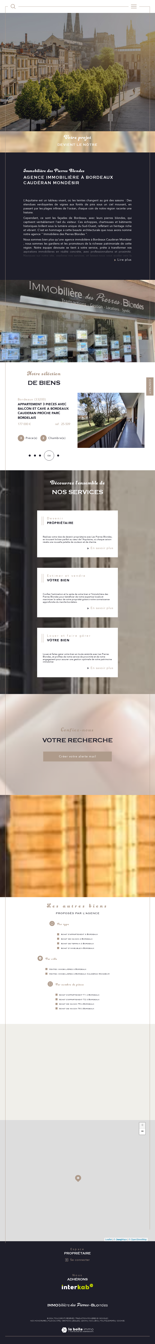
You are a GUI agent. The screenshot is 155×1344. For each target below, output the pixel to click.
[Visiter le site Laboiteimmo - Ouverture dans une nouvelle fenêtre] (77, 1336)
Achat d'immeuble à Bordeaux (77, 949)
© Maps (120, 1241)
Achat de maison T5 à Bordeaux (76, 1005)
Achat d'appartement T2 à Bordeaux (79, 1001)
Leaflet (108, 1241)
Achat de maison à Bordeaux (77, 940)
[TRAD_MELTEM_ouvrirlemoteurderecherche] (13, 6)
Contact (150, 386)
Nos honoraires (38, 1323)
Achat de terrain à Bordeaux (77, 945)
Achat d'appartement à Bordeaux (79, 935)
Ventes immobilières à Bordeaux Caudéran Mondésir (79, 975)
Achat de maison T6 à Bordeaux (76, 1010)
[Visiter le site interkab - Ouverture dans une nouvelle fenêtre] (77, 1288)
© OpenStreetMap (138, 1241)
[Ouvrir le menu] (134, 6)
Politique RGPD (107, 1323)
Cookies (121, 1323)
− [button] (142, 1133)
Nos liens (93, 1323)
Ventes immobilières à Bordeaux (67, 970)
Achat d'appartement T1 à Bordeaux (79, 996)
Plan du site (54, 1323)
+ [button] (142, 1127)
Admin (84, 1323)
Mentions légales (70, 1323)
